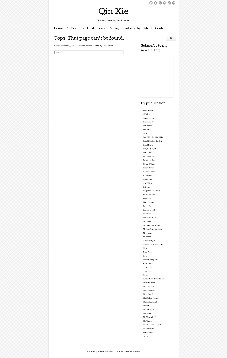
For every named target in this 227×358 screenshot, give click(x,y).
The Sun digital (148, 309)
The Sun (146, 306)
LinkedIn (164, 3)
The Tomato (147, 321)
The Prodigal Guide (150, 302)
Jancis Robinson (149, 195)
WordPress (109, 351)
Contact (160, 28)
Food (90, 28)
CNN (145, 133)
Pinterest (160, 3)
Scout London (148, 264)
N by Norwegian (149, 241)
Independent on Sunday (151, 191)
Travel (102, 28)
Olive (145, 248)
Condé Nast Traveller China (153, 137)
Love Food (147, 214)
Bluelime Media (135, 351)
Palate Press (147, 252)
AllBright (146, 114)
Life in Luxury (148, 202)
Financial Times (149, 164)
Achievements (148, 110)
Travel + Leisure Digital (152, 325)
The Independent (149, 290)
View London (148, 333)
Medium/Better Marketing (152, 229)
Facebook (155, 3)
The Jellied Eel (148, 294)
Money (114, 28)
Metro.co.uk (147, 233)
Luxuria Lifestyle (149, 218)
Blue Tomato (147, 126)
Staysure (146, 275)
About (148, 28)
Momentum (147, 237)
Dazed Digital (148, 145)
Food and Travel (149, 172)
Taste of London (149, 283)
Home (58, 28)
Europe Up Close (149, 160)
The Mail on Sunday (150, 298)
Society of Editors (149, 267)
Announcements (149, 118)
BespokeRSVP (148, 122)
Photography (131, 28)
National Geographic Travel (153, 244)
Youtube (169, 3)
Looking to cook (149, 210)
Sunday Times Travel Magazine (154, 279)
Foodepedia (147, 176)
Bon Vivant (147, 130)
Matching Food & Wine (151, 225)
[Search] (171, 38)
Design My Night (149, 149)
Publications (75, 28)
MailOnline (147, 221)
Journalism (147, 198)
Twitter (151, 3)
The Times (147, 313)
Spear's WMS (148, 271)
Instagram (173, 3)
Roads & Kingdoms (150, 260)
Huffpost (146, 187)
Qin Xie (113, 12)
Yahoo (145, 336)
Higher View (147, 179)
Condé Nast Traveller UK (152, 141)
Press (145, 256)
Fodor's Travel (148, 168)
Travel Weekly (148, 329)
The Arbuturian (148, 287)
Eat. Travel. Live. (149, 156)
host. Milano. (148, 183)
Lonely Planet (148, 206)
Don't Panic (147, 152)
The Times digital (149, 317)
